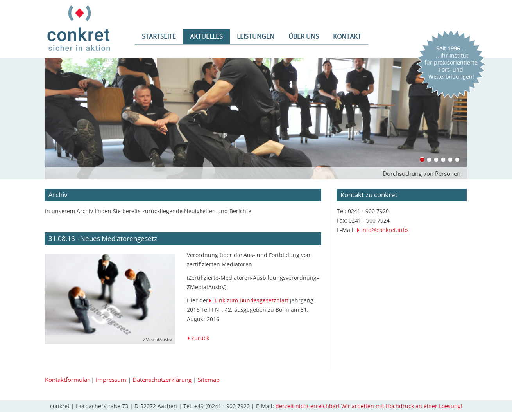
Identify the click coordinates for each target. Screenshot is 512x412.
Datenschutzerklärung (162, 379)
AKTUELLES (206, 36)
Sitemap (209, 379)
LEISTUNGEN (255, 36)
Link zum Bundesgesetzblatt (251, 300)
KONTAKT (347, 36)
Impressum (111, 379)
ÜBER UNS (303, 36)
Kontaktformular (67, 379)
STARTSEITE (159, 36)
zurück (200, 338)
